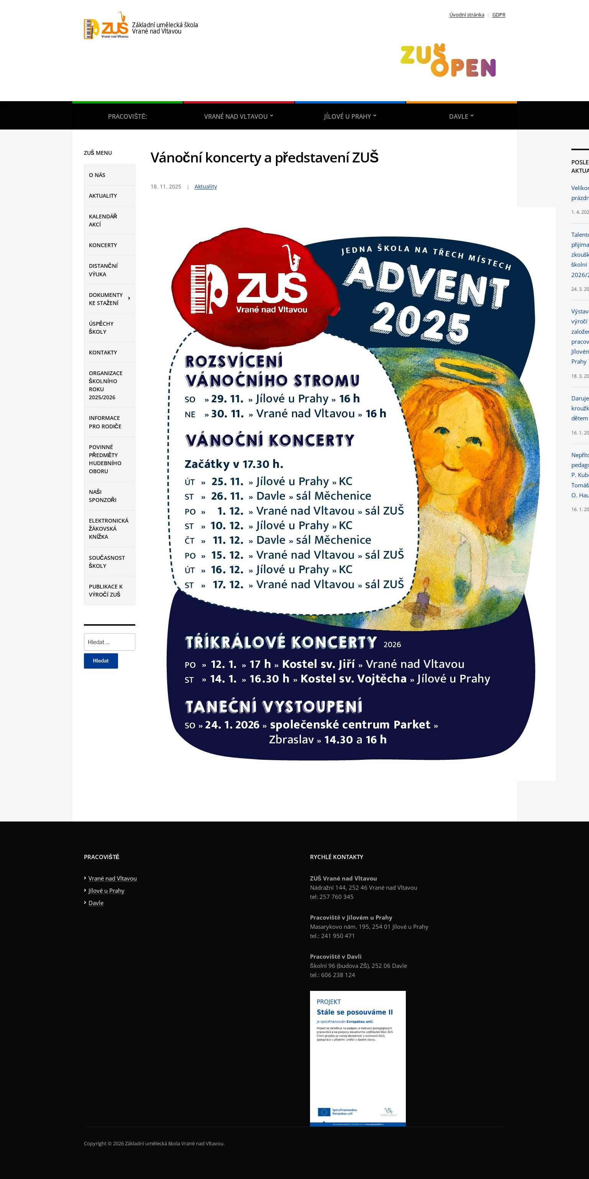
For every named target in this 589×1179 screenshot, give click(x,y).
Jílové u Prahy (347, 116)
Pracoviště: (127, 116)
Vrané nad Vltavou (236, 116)
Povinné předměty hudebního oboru (105, 459)
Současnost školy (107, 561)
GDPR (498, 14)
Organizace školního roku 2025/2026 (106, 385)
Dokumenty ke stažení (106, 299)
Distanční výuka (103, 269)
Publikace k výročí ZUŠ (106, 590)
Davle (458, 116)
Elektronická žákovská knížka (108, 528)
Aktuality (103, 195)
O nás (97, 175)
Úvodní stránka (467, 14)
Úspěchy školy (101, 327)
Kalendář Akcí (103, 220)
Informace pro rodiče (105, 422)
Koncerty (103, 245)
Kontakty (103, 352)
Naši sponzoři (102, 495)
